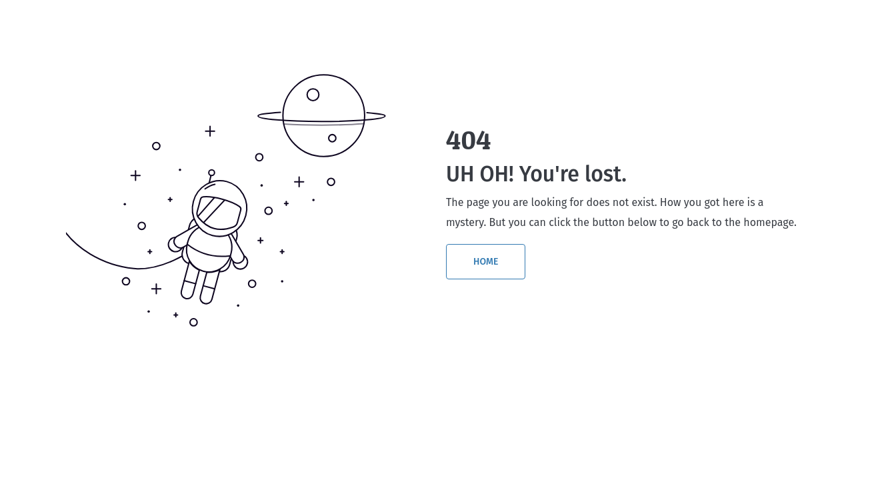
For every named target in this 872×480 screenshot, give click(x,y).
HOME (485, 261)
